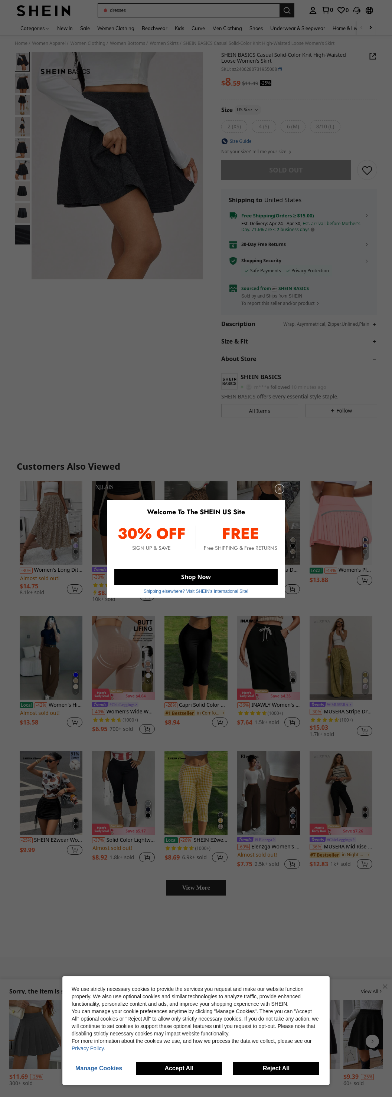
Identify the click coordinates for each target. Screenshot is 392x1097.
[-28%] (170, 705)
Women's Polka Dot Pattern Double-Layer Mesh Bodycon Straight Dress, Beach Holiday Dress (268, 570)
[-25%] (170, 571)
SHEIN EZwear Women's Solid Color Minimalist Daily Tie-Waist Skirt (51, 840)
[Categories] (35, 28)
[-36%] (243, 705)
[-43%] (330, 571)
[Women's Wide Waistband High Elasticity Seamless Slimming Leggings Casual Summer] (123, 658)
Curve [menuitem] (198, 28)
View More (196, 887)
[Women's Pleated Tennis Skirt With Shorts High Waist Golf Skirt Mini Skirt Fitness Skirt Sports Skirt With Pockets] (341, 523)
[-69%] (243, 847)
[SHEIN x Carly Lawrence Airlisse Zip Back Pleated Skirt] (35, 1034)
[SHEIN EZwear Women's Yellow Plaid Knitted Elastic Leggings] (195, 793)
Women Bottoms (127, 43)
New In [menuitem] (65, 28)
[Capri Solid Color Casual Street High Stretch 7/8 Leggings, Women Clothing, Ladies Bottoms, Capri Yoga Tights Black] (195, 658)
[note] (123, 694)
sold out (286, 169)
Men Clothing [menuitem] (227, 28)
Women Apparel (49, 43)
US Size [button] (248, 109)
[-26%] (185, 840)
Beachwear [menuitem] (154, 28)
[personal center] (312, 10)
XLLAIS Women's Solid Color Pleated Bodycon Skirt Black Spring (123, 577)
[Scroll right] (370, 28)
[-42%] (41, 705)
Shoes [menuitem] (256, 28)
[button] (189, 10)
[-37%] (98, 840)
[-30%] (26, 571)
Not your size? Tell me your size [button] (256, 151)
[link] (327, 10)
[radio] (234, 126)
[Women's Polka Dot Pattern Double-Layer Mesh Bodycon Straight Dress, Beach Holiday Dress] (268, 523)
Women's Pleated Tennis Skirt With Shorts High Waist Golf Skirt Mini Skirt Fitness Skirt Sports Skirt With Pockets (341, 570)
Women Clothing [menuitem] (115, 28)
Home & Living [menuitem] (349, 28)
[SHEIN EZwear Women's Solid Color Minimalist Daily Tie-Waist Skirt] (51, 793)
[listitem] (51, 541)
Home (21, 43)
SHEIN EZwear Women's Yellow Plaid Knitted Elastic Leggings (195, 840)
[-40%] (98, 712)
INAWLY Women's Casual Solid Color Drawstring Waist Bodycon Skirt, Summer (268, 705)
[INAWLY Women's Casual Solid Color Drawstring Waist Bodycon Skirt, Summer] (268, 658)
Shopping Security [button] (261, 260)
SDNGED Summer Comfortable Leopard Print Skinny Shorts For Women (195, 570)
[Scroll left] (361, 28)
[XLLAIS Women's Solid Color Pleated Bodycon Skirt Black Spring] (123, 523)
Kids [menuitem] (179, 28)
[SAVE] (367, 170)
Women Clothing (88, 43)
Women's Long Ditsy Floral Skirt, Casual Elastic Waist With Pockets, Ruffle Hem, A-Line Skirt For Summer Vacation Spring (51, 570)
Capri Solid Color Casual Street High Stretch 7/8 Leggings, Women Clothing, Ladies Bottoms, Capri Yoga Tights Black (195, 705)
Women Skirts (164, 43)
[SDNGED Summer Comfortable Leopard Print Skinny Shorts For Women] (195, 523)
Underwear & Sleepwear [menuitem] (297, 28)
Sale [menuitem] (85, 28)
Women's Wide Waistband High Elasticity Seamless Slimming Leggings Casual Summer (123, 712)
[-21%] (243, 571)
